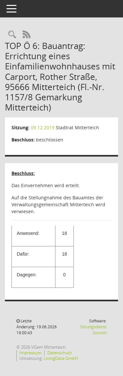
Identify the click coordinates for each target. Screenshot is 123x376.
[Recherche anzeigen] (12, 34)
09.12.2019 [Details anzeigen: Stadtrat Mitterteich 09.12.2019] (42, 127)
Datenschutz (59, 353)
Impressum (30, 353)
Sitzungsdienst (93, 330)
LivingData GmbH (61, 358)
